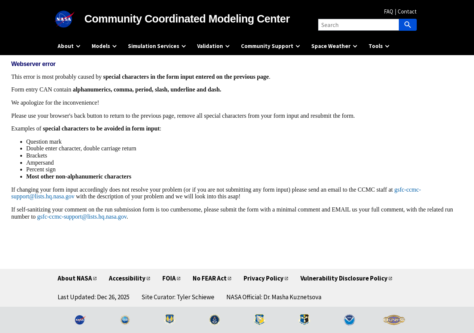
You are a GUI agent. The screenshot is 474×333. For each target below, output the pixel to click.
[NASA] (71, 19)
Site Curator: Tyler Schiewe (177, 297)
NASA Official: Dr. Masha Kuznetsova (273, 297)
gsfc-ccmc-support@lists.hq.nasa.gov (81, 216)
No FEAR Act (210, 278)
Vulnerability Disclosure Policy (344, 278)
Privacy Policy (264, 278)
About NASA (75, 278)
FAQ (388, 11)
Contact (407, 11)
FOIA (169, 278)
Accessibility (127, 278)
